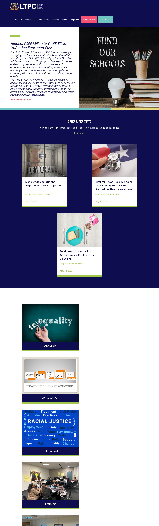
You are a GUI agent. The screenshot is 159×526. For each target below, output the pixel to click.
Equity (29, 182)
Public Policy (36, 182)
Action (99, 7)
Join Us (140, 7)
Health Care (70, 182)
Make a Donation (42, 492)
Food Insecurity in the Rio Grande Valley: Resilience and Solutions (125, 173)
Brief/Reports (79, 7)
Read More (79, 120)
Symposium (109, 7)
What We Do (65, 7)
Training (90, 7)
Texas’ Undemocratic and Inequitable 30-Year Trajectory (31, 171)
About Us (53, 7)
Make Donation (124, 7)
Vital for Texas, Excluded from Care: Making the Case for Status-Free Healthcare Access (78, 173)
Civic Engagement (19, 182)
